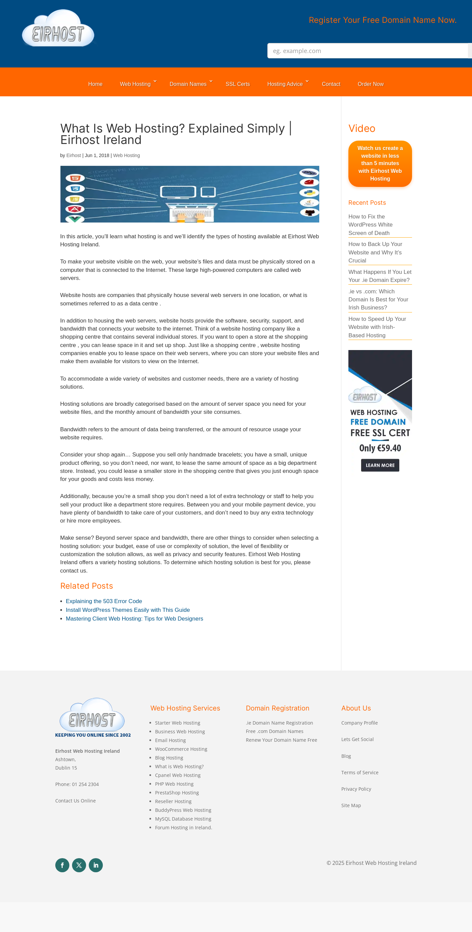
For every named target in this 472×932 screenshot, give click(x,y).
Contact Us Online (75, 800)
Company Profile (359, 723)
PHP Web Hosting (174, 784)
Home (95, 84)
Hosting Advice (285, 84)
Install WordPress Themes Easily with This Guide (128, 610)
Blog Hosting (169, 757)
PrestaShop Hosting (177, 792)
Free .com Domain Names (275, 731)
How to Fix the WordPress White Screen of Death (370, 224)
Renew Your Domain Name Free (281, 740)
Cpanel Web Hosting (178, 775)
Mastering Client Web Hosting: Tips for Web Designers (134, 619)
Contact (331, 84)
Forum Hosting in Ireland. (183, 827)
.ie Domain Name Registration (279, 723)
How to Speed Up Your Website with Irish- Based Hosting (377, 327)
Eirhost (73, 155)
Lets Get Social (357, 739)
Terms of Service (360, 772)
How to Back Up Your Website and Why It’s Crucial (375, 252)
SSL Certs (238, 84)
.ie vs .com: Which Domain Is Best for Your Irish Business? (378, 299)
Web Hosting (135, 84)
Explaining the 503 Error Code (104, 601)
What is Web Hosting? (179, 766)
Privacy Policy (356, 789)
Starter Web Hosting (177, 723)
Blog (346, 756)
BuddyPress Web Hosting (183, 810)
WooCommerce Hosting (181, 749)
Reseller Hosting (173, 801)
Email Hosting (170, 740)
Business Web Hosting (180, 731)
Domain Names (188, 84)
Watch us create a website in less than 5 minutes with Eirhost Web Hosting (380, 163)
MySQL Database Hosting (183, 819)
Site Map (351, 805)
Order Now (371, 84)
